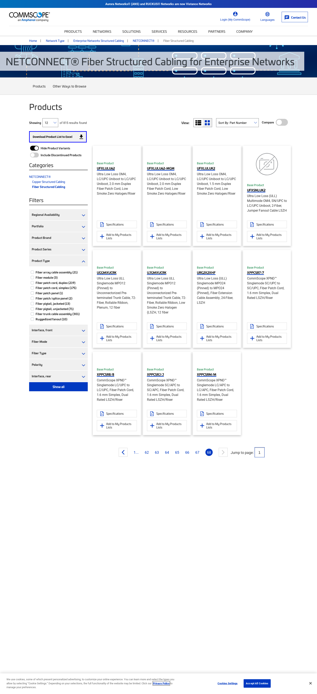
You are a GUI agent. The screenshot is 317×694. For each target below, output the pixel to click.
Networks (102, 31)
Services (159, 31)
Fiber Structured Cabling (48, 187)
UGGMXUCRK (106, 272)
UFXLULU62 (106, 168)
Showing (35, 122)
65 (177, 452)
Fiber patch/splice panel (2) (54, 298)
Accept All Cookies (257, 683)
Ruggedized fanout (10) (51, 319)
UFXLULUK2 (206, 168)
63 (157, 452)
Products (73, 31)
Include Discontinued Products (61, 155)
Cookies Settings (228, 683)
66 (187, 452)
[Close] (310, 683)
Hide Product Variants (55, 148)
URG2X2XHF (206, 272)
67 (197, 452)
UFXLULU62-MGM (160, 168)
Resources (187, 31)
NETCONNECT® (143, 41)
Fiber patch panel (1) (49, 293)
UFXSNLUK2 (256, 190)
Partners (216, 31)
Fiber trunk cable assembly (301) (58, 314)
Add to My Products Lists (118, 236)
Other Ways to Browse (69, 89)
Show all (58, 386)
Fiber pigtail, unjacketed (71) (55, 309)
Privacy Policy (161, 683)
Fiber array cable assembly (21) (57, 272)
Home (33, 41)
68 (209, 452)
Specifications (115, 224)
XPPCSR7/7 (255, 272)
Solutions (131, 31)
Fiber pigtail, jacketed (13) (53, 304)
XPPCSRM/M (206, 374)
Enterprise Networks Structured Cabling (98, 41)
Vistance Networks (199, 4)
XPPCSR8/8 (105, 374)
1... (136, 452)
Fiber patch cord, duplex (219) (55, 283)
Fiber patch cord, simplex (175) (56, 288)
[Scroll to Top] (306, 670)
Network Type (55, 41)
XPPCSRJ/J (155, 374)
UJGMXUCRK (156, 272)
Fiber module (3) (47, 277)
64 (167, 452)
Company (244, 31)
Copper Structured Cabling (48, 182)
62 (147, 452)
